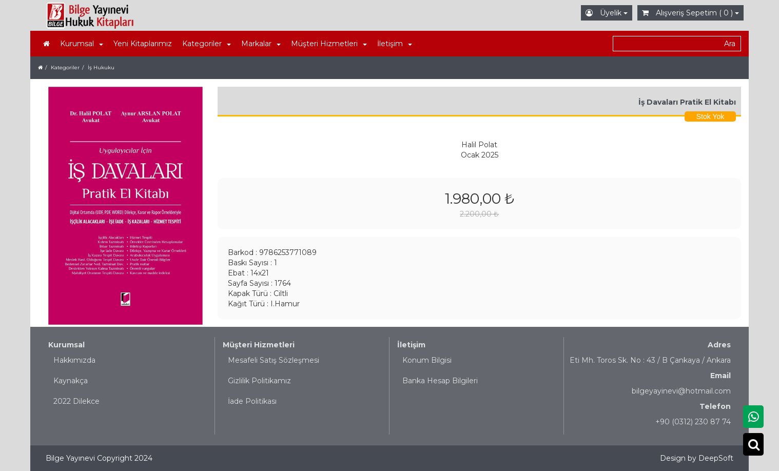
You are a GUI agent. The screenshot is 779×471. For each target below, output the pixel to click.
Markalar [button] (261, 43)
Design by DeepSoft (696, 458)
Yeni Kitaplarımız (142, 43)
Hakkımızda (74, 360)
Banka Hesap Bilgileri (440, 380)
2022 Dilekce (76, 401)
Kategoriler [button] (206, 43)
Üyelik (607, 12)
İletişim (411, 344)
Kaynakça (70, 380)
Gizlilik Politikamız (259, 380)
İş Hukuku (101, 67)
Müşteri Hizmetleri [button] (329, 43)
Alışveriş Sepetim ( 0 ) (690, 12)
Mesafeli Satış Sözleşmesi (273, 360)
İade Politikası (252, 401)
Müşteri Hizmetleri (259, 344)
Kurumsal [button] (81, 43)
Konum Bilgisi (427, 360)
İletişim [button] (394, 43)
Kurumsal (66, 344)
